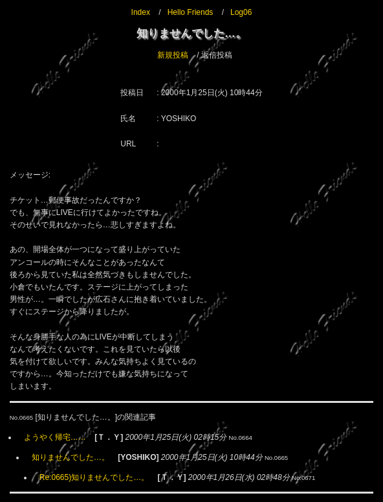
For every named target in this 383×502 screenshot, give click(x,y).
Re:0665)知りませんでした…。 (94, 477)
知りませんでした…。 (70, 457)
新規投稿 (172, 55)
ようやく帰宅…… (55, 437)
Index (140, 12)
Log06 (241, 12)
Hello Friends (190, 12)
